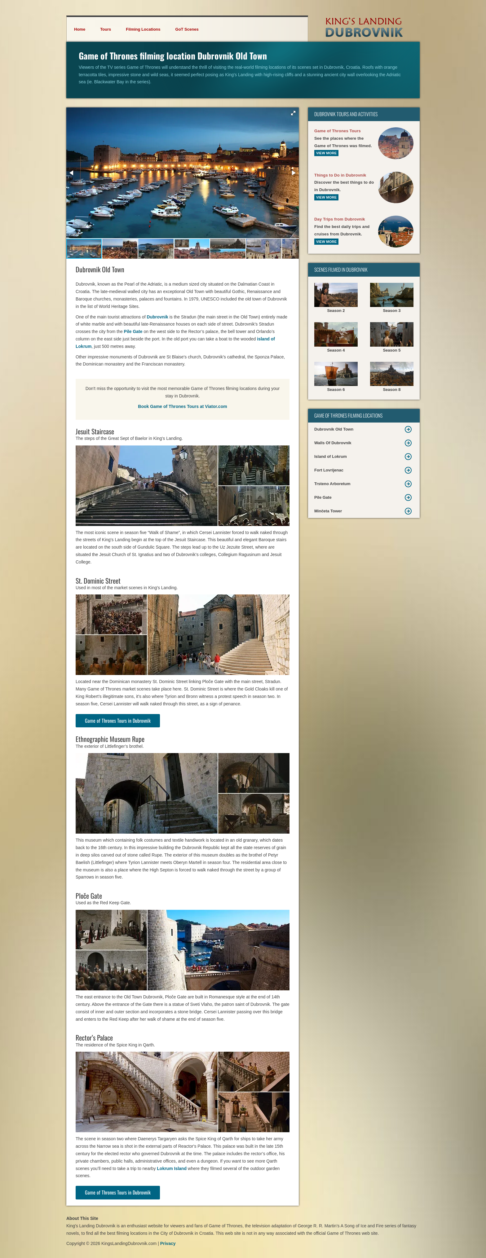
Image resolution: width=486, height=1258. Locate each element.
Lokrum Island (172, 1168)
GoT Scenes (187, 29)
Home (79, 29)
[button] (293, 113)
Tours (105, 29)
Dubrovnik (157, 316)
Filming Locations (143, 29)
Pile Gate (133, 331)
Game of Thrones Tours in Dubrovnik (118, 720)
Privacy (168, 1243)
